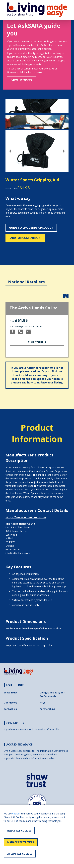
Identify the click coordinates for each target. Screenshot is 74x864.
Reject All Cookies (19, 830)
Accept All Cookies (19, 853)
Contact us (10, 709)
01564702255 (12, 549)
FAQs (43, 702)
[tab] (26, 279)
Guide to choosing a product (31, 227)
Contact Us (53, 729)
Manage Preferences (20, 842)
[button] (10, 151)
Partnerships (47, 709)
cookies (16, 813)
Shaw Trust (10, 692)
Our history (10, 702)
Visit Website (37, 341)
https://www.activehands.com (25, 517)
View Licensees (21, 80)
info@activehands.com (17, 553)
